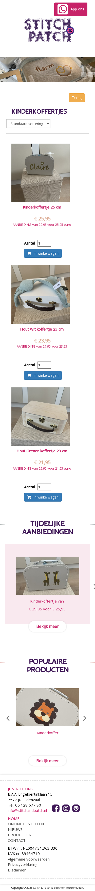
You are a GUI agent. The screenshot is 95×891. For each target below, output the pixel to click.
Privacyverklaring (22, 864)
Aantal (29, 243)
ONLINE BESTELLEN (26, 823)
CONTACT (17, 840)
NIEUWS (15, 829)
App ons (71, 9)
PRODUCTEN (19, 834)
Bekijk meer (47, 626)
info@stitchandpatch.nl (27, 810)
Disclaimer (17, 869)
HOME (14, 818)
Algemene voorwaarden (29, 859)
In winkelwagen (43, 253)
